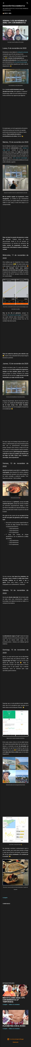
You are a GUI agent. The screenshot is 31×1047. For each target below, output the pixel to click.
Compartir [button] (5, 897)
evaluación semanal (22, 52)
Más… (10, 13)
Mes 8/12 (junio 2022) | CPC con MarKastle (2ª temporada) (14, 1000)
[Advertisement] (15, 962)
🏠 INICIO (5, 13)
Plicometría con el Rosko (14, 1026)
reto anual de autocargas (20, 62)
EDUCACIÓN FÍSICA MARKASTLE (14, 6)
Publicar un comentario (14, 1004)
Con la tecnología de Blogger (15, 1039)
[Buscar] (27, 2)
